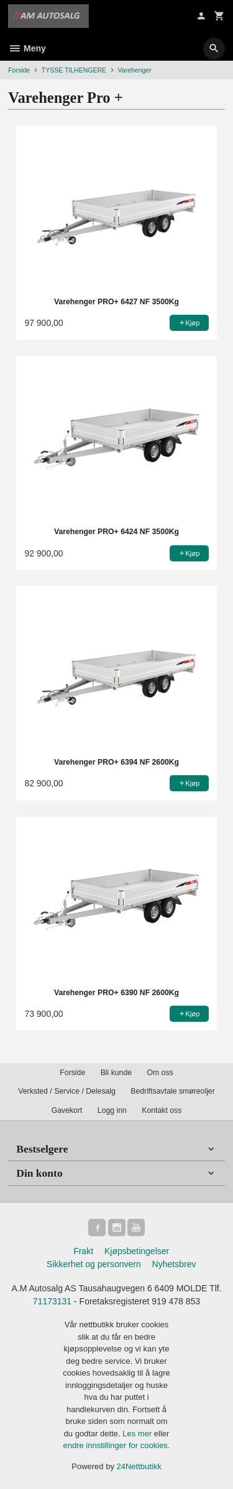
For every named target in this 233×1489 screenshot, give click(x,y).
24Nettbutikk (139, 1466)
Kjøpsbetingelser (136, 1251)
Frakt (83, 1251)
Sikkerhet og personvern (94, 1264)
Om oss (160, 1072)
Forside (19, 70)
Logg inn (112, 1110)
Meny (27, 48)
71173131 (52, 1301)
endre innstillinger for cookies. (116, 1445)
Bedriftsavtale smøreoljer (172, 1091)
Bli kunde (116, 1072)
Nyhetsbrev (174, 1264)
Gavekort (67, 1110)
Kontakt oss (161, 1110)
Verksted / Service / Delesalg (67, 1091)
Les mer (138, 1433)
